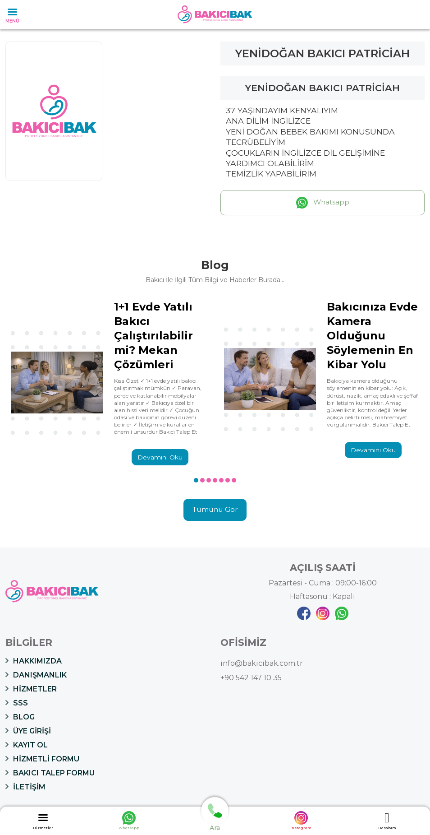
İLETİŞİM (25, 787)
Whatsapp (322, 203)
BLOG (20, 717)
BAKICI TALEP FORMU (50, 773)
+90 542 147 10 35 (251, 678)
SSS (16, 703)
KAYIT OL (26, 745)
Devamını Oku (160, 458)
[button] (196, 480)
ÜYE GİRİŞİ (28, 731)
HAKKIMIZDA (33, 661)
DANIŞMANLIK (36, 675)
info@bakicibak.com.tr (261, 664)
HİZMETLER (31, 689)
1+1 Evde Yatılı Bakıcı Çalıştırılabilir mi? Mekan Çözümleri (153, 335)
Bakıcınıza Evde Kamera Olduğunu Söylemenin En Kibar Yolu (372, 335)
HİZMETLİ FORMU (42, 759)
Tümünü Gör (215, 510)
